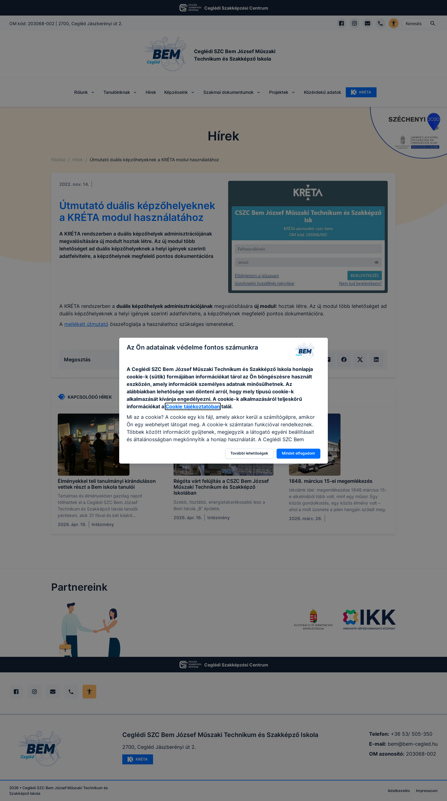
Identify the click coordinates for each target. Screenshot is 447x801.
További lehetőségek (249, 453)
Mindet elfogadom (298, 453)
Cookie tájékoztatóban (192, 406)
